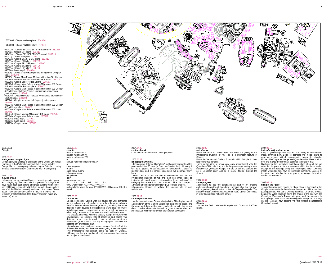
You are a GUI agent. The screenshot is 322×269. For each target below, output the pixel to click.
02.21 (9, 175)
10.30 (74, 148)
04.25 (139, 148)
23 (86, 262)
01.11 (204, 201)
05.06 (74, 196)
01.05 (204, 148)
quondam (76, 262)
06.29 (269, 182)
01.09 (204, 180)
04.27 (139, 159)
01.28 (9, 157)
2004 (4, 6)
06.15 (269, 148)
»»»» (319, 256)
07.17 (139, 196)
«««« (69, 256)
